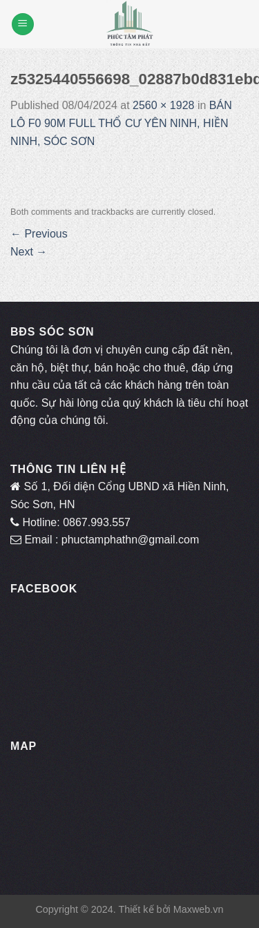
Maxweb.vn (198, 909)
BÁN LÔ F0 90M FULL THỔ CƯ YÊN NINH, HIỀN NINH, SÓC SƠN (121, 122)
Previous (39, 234)
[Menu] (23, 24)
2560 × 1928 (163, 105)
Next (28, 252)
